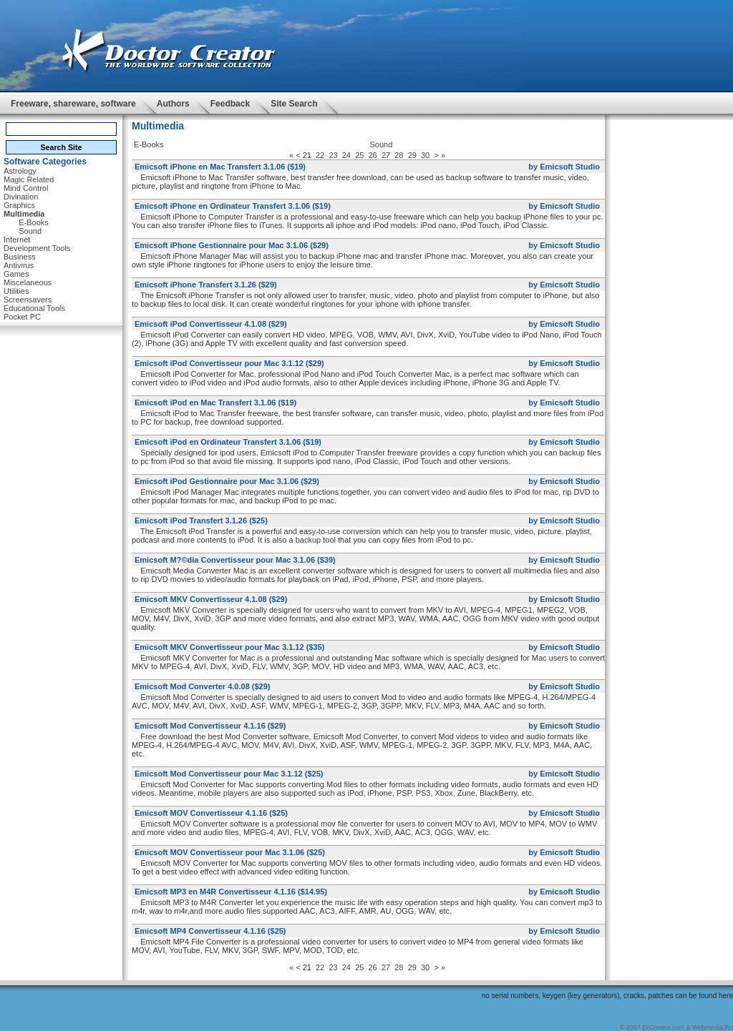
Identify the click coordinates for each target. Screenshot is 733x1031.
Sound (30, 231)
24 (346, 155)
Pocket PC (22, 316)
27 (386, 155)
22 (320, 155)
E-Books (149, 144)
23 (333, 155)
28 (398, 155)
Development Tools (37, 248)
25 (359, 155)
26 (373, 155)
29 (412, 155)
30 (425, 155)
